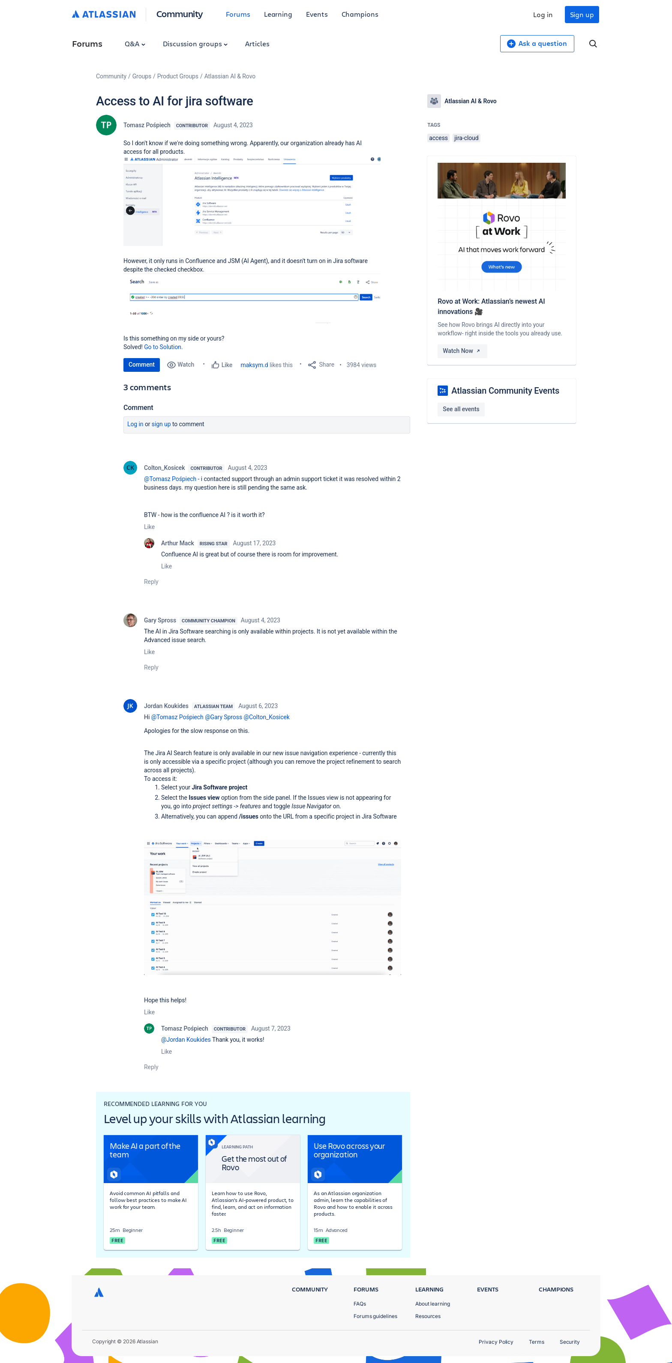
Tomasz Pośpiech (147, 125)
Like (149, 526)
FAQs (360, 1303)
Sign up (582, 14)
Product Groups (177, 76)
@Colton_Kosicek (266, 717)
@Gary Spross (223, 717)
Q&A (135, 43)
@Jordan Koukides (186, 1039)
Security (570, 1342)
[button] (252, 201)
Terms (536, 1342)
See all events (461, 409)
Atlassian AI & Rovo (229, 76)
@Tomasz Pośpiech (170, 478)
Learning (278, 13)
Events (317, 13)
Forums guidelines (375, 1316)
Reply (151, 581)
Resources (428, 1316)
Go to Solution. (163, 347)
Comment (142, 364)
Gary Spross (160, 620)
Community (179, 13)
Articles (257, 43)
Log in (543, 14)
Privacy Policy (496, 1342)
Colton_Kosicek (164, 467)
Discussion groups (195, 43)
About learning (432, 1303)
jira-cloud (466, 138)
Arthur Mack (177, 543)
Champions (360, 13)
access (438, 138)
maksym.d (254, 365)
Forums (238, 13)
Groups (141, 76)
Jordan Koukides (166, 705)
